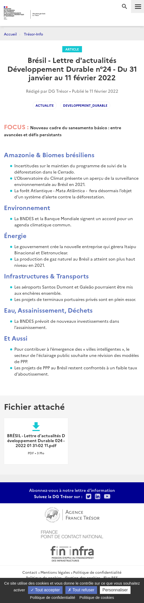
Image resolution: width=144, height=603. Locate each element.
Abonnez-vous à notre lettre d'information (72, 490)
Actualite (45, 105)
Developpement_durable (85, 105)
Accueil (10, 34)
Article (72, 49)
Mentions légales (55, 572)
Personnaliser (115, 590)
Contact (29, 572)
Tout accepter (45, 590)
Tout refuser (81, 590)
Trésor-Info (33, 34)
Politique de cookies (96, 597)
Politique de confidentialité (97, 572)
